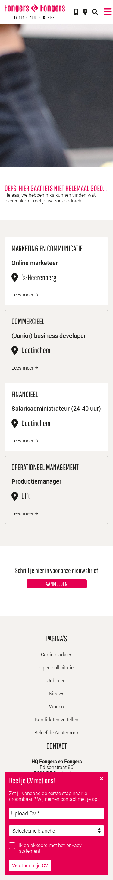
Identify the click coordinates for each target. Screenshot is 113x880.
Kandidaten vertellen (56, 719)
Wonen (56, 706)
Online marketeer (34, 263)
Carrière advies (56, 654)
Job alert (56, 680)
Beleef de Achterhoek (56, 732)
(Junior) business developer (48, 335)
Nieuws (56, 693)
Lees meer (24, 294)
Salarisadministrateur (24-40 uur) (56, 408)
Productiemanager (36, 481)
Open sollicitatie (56, 667)
